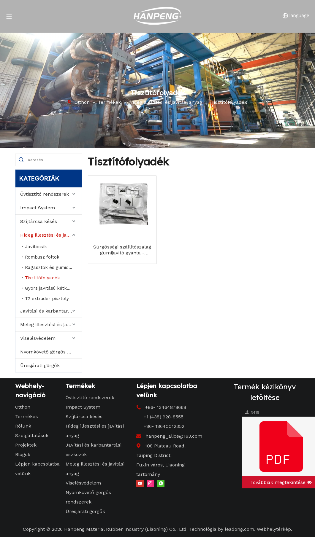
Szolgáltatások (31, 435)
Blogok (22, 454)
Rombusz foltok (42, 257)
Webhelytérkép (274, 529)
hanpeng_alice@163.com (173, 436)
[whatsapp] (160, 483)
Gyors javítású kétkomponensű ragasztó (53, 288)
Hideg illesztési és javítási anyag (51, 235)
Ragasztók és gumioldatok (53, 267)
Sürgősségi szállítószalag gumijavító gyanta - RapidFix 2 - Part (122, 250)
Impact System (37, 208)
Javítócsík (36, 246)
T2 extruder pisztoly (47, 298)
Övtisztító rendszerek (44, 194)
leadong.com (239, 529)
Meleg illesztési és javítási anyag (51, 324)
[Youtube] (140, 483)
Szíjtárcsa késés (38, 221)
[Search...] (55, 160)
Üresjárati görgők (40, 365)
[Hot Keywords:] (21, 160)
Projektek (26, 445)
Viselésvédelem (38, 338)
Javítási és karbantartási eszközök (51, 311)
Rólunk (23, 426)
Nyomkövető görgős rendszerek (51, 352)
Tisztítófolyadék (42, 278)
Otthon (22, 407)
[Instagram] (150, 483)
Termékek (26, 416)
